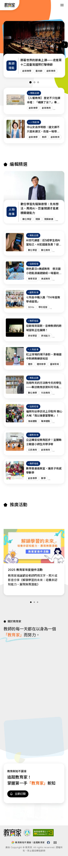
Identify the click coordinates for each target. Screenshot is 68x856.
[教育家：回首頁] (9, 6)
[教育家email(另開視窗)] (55, 842)
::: (3, 5)
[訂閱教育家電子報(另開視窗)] (17, 810)
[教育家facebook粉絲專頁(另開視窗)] (48, 842)
